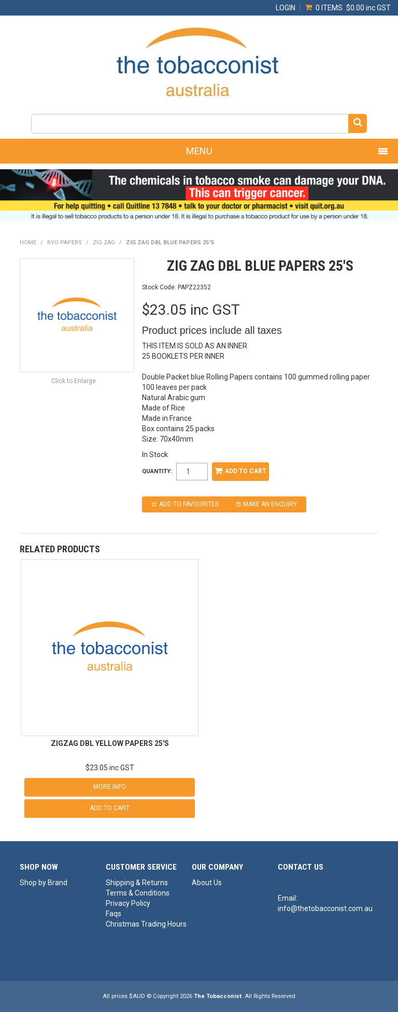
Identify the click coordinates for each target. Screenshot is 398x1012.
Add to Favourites (189, 504)
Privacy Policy (128, 903)
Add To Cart (110, 808)
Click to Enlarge (73, 381)
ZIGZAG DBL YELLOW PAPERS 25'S (110, 743)
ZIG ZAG (104, 242)
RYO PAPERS (64, 242)
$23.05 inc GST (110, 768)
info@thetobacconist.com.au (325, 908)
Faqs (113, 914)
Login (285, 8)
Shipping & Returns (137, 882)
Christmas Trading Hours (145, 924)
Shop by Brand (43, 882)
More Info (109, 786)
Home (28, 242)
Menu (199, 150)
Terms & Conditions (137, 893)
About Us (207, 882)
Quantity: (157, 471)
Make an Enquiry (270, 504)
